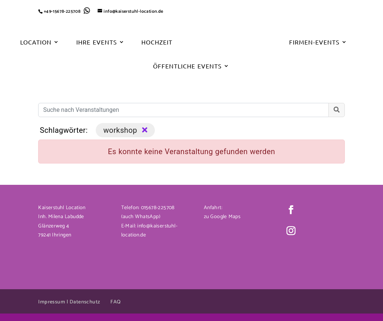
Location (36, 42)
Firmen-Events (314, 42)
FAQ (115, 302)
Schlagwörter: (64, 130)
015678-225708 (157, 208)
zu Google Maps (222, 217)
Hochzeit (156, 42)
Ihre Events (96, 42)
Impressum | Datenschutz (69, 302)
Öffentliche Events (187, 66)
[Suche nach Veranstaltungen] (183, 110)
